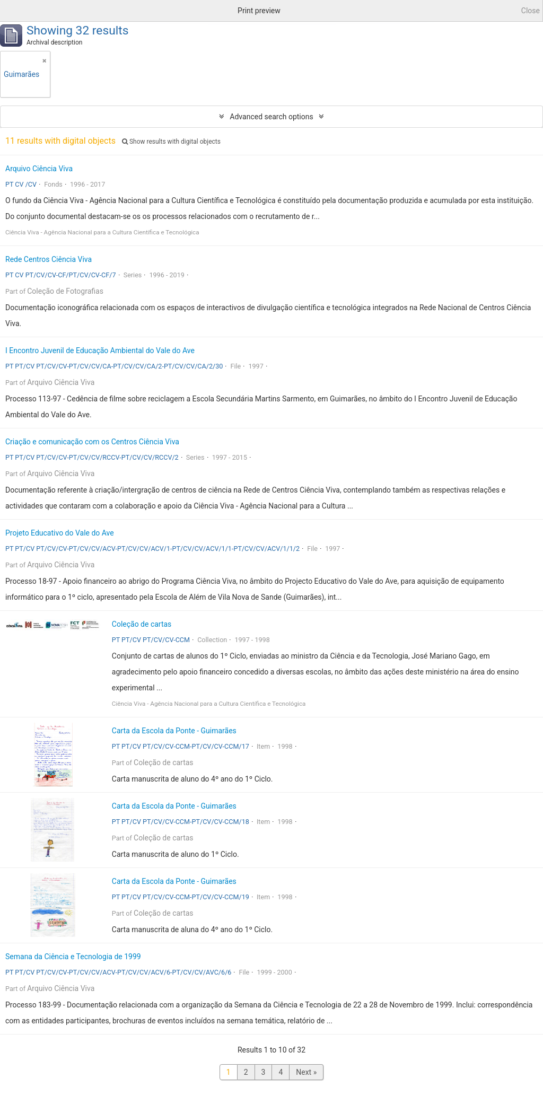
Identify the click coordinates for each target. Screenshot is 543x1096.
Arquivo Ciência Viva (39, 168)
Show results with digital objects (171, 141)
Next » (306, 1072)
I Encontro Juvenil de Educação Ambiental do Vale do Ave (100, 350)
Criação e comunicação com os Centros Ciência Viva (92, 441)
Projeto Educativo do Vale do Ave (59, 533)
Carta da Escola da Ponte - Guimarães (174, 730)
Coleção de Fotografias (65, 291)
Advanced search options (271, 116)
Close (530, 10)
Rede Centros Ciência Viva (48, 259)
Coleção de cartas (142, 624)
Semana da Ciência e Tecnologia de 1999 (73, 956)
